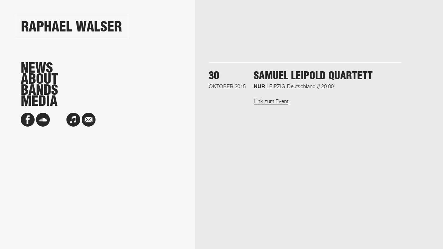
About (39, 78)
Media (39, 101)
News (37, 67)
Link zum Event (271, 101)
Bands (39, 89)
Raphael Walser (71, 26)
